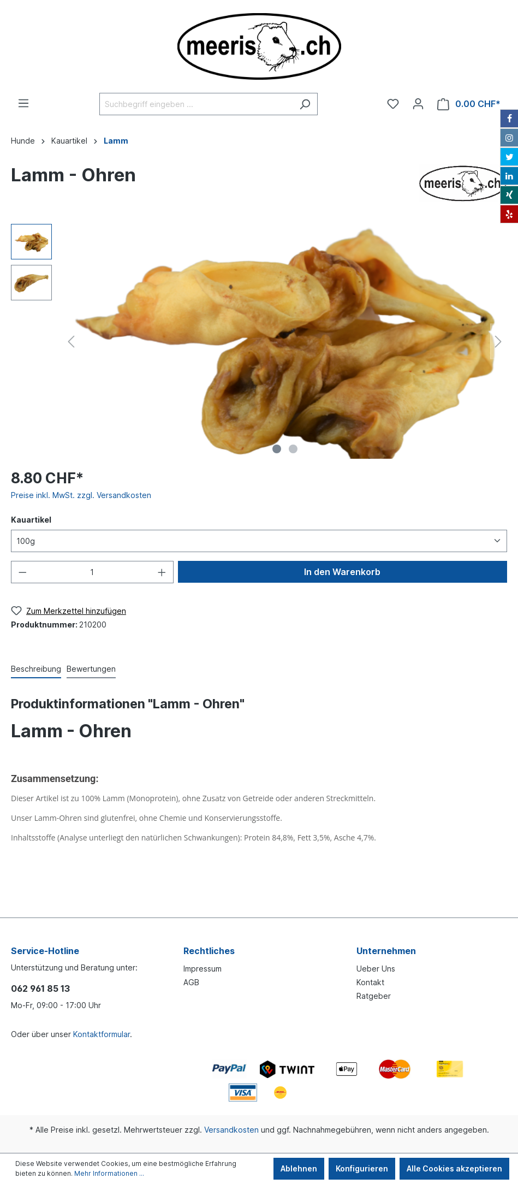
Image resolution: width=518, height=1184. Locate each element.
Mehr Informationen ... (109, 1173)
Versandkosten (231, 1129)
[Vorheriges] (71, 341)
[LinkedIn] (509, 176)
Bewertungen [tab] (91, 668)
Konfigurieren (362, 1168)
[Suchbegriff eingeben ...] (196, 104)
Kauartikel (31, 519)
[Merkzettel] (393, 103)
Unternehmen (386, 950)
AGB (191, 982)
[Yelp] (509, 214)
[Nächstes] (498, 341)
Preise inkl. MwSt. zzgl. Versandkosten (81, 495)
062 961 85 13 (40, 988)
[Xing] (509, 195)
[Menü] (23, 103)
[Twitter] (509, 156)
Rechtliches (209, 950)
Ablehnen (299, 1168)
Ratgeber (373, 996)
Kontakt (370, 982)
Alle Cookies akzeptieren (454, 1168)
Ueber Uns (375, 968)
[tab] (36, 668)
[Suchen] (305, 104)
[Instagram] (509, 137)
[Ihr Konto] (418, 103)
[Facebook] (509, 118)
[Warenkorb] (469, 104)
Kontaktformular (101, 1034)
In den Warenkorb (342, 571)
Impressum (202, 968)
